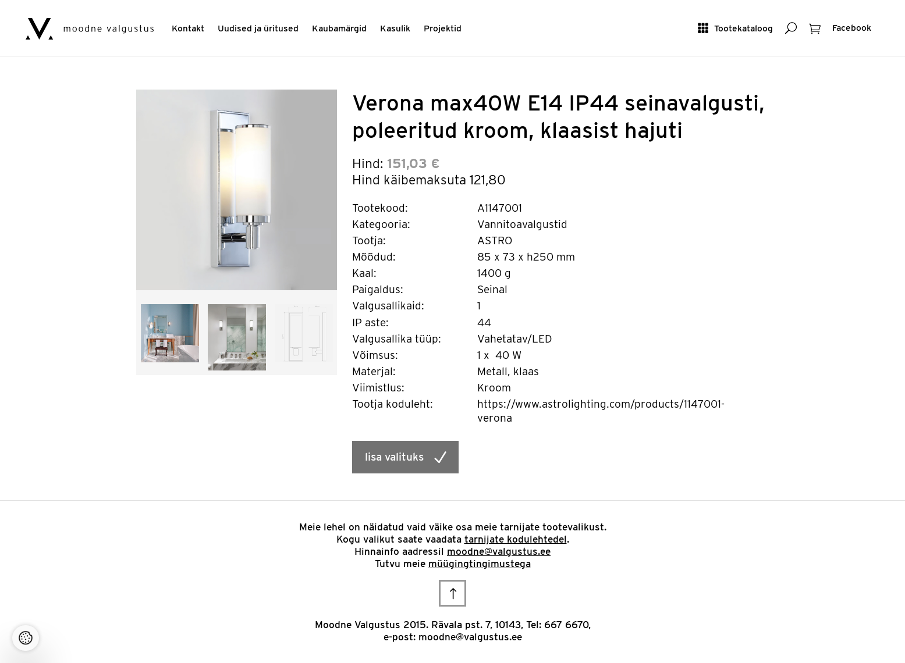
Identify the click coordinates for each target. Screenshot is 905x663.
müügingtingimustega (479, 563)
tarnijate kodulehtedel (515, 539)
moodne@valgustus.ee (499, 551)
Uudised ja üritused (258, 28)
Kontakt (188, 28)
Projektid (443, 28)
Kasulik (395, 28)
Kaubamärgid (339, 28)
